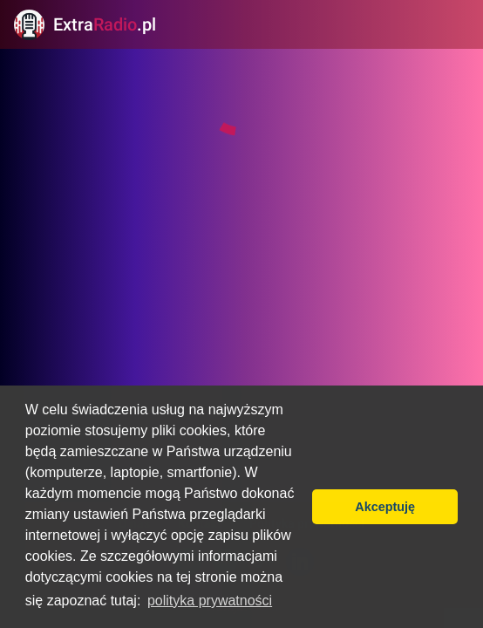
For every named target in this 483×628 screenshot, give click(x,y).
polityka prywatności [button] (209, 600)
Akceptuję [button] (385, 507)
